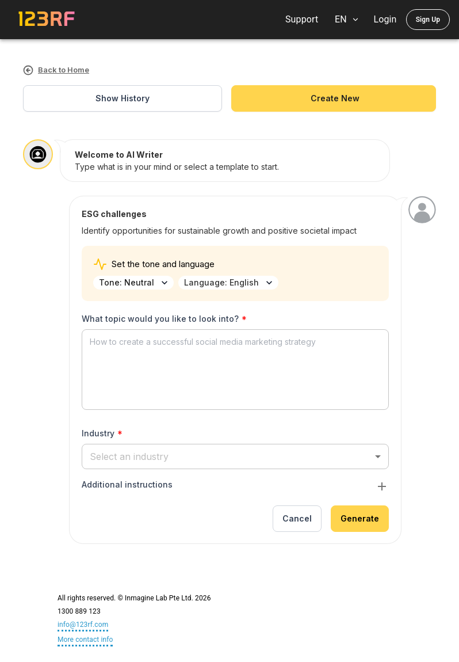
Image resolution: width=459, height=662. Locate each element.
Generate (359, 519)
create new (333, 99)
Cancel (297, 519)
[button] (235, 456)
